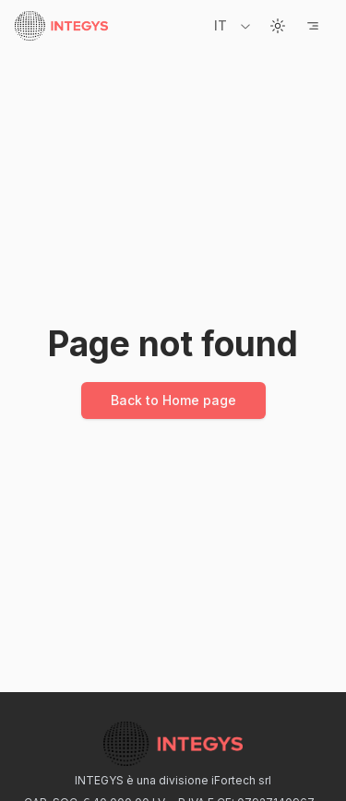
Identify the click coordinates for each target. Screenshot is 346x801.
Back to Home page (173, 400)
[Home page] (61, 26)
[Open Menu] (312, 25)
